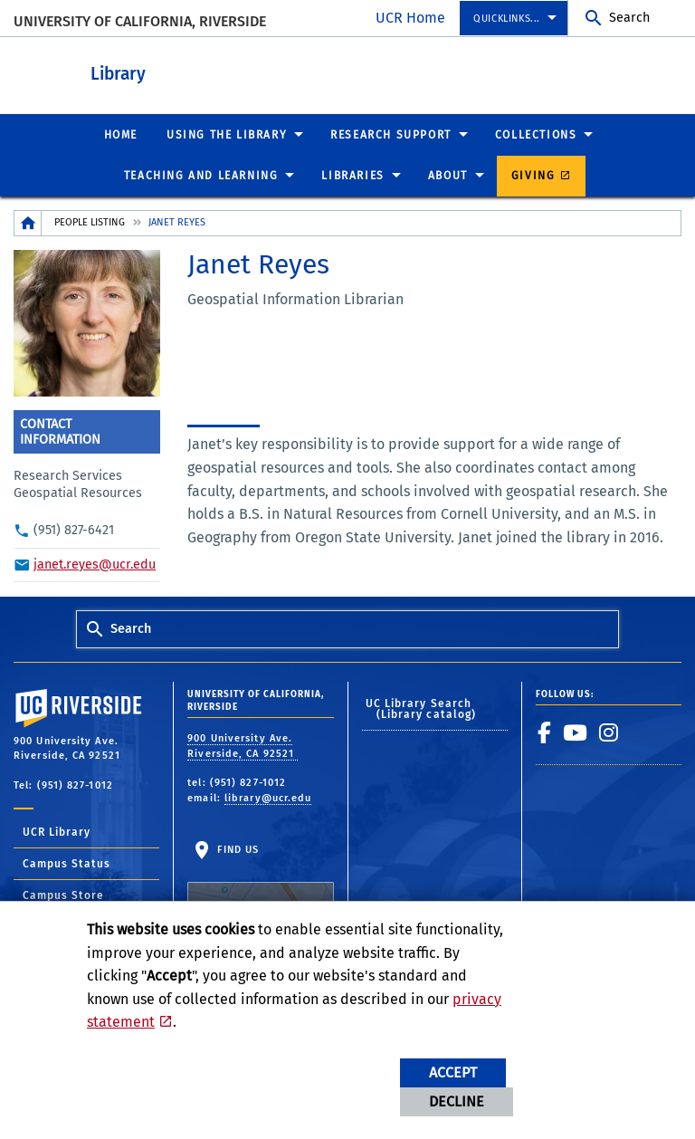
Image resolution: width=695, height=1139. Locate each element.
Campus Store (63, 894)
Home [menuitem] (121, 134)
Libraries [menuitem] (352, 174)
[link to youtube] (575, 731)
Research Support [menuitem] (391, 134)
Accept (453, 1072)
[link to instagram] (609, 731)
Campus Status (66, 863)
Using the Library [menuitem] (227, 134)
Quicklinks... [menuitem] (506, 18)
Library (217, 71)
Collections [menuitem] (536, 134)
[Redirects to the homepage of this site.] (28, 222)
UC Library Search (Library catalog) (421, 708)
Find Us (260, 888)
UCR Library (56, 831)
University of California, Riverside (140, 21)
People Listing (89, 221)
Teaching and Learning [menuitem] (201, 174)
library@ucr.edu (268, 797)
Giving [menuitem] (533, 174)
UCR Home (410, 17)
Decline (456, 1101)
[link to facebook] (545, 731)
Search (629, 17)
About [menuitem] (448, 174)
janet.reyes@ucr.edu (94, 563)
